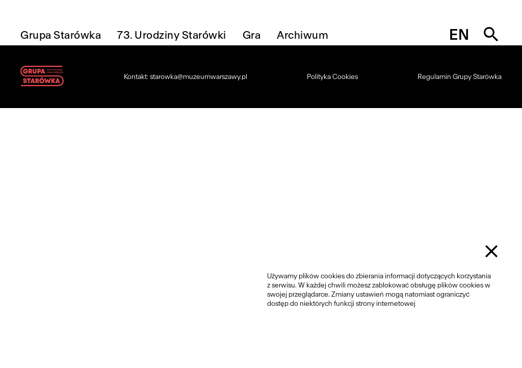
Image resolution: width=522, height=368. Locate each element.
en (459, 34)
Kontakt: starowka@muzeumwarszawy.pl (185, 76)
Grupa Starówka (60, 35)
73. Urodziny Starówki (171, 35)
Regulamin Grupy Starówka (459, 76)
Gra (252, 35)
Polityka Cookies (332, 76)
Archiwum (302, 35)
